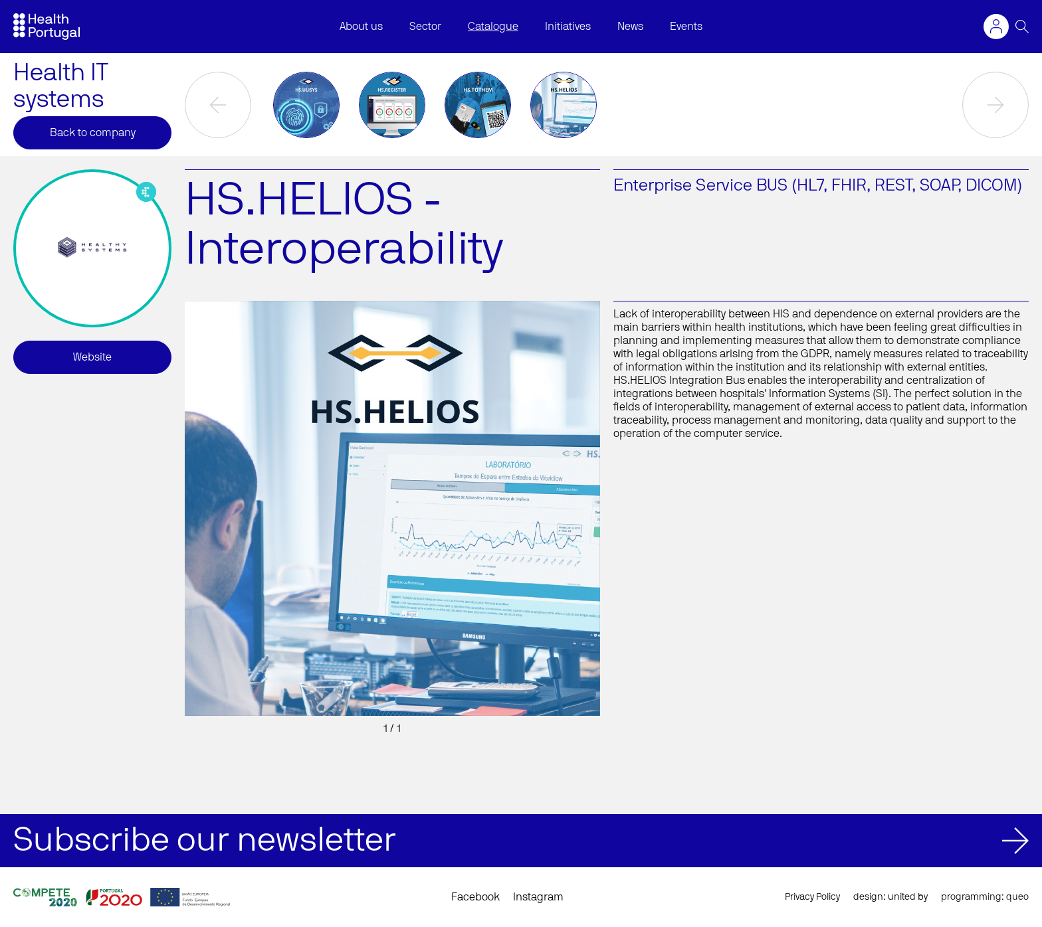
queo (1017, 897)
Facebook (475, 897)
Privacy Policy (812, 897)
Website (92, 357)
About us (361, 26)
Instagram (538, 897)
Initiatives (568, 26)
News (630, 26)
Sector (425, 26)
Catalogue (493, 26)
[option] (307, 105)
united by (908, 897)
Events (686, 26)
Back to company (93, 132)
